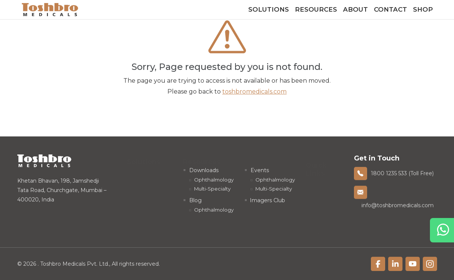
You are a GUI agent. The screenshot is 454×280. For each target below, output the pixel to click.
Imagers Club (267, 200)
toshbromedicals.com (254, 91)
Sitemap (322, 231)
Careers (321, 199)
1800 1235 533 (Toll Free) (402, 173)
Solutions (268, 9)
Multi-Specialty (151, 181)
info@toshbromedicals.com (397, 206)
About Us (323, 189)
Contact (390, 9)
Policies (321, 220)
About (355, 9)
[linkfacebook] (378, 264)
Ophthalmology (153, 170)
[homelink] (50, 9)
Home (319, 178)
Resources (316, 9)
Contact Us (325, 210)
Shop (423, 9)
